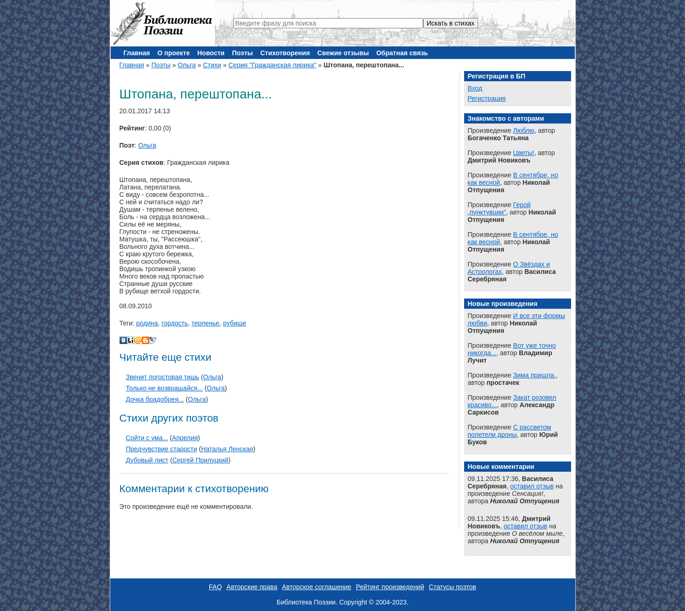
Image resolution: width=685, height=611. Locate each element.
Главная (137, 53)
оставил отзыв (532, 486)
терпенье (205, 323)
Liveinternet (130, 340)
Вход (475, 88)
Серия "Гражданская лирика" (272, 65)
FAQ (215, 587)
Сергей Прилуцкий (200, 460)
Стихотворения (285, 53)
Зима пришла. (534, 375)
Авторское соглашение (316, 587)
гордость (174, 323)
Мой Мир (138, 340)
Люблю (523, 130)
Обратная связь (402, 53)
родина (147, 323)
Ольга (187, 65)
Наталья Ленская (227, 449)
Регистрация (487, 98)
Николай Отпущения (524, 501)
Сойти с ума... (147, 438)
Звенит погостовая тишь (163, 377)
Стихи (212, 65)
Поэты (242, 53)
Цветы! (523, 152)
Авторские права (251, 587)
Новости (211, 53)
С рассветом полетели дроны (510, 430)
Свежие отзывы (343, 53)
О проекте (173, 53)
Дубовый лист (147, 460)
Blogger (145, 340)
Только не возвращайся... (164, 388)
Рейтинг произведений (390, 587)
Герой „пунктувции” (499, 208)
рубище (234, 323)
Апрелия (185, 438)
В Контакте (123, 340)
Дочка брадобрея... (155, 399)
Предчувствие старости (161, 449)
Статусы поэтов (452, 587)
